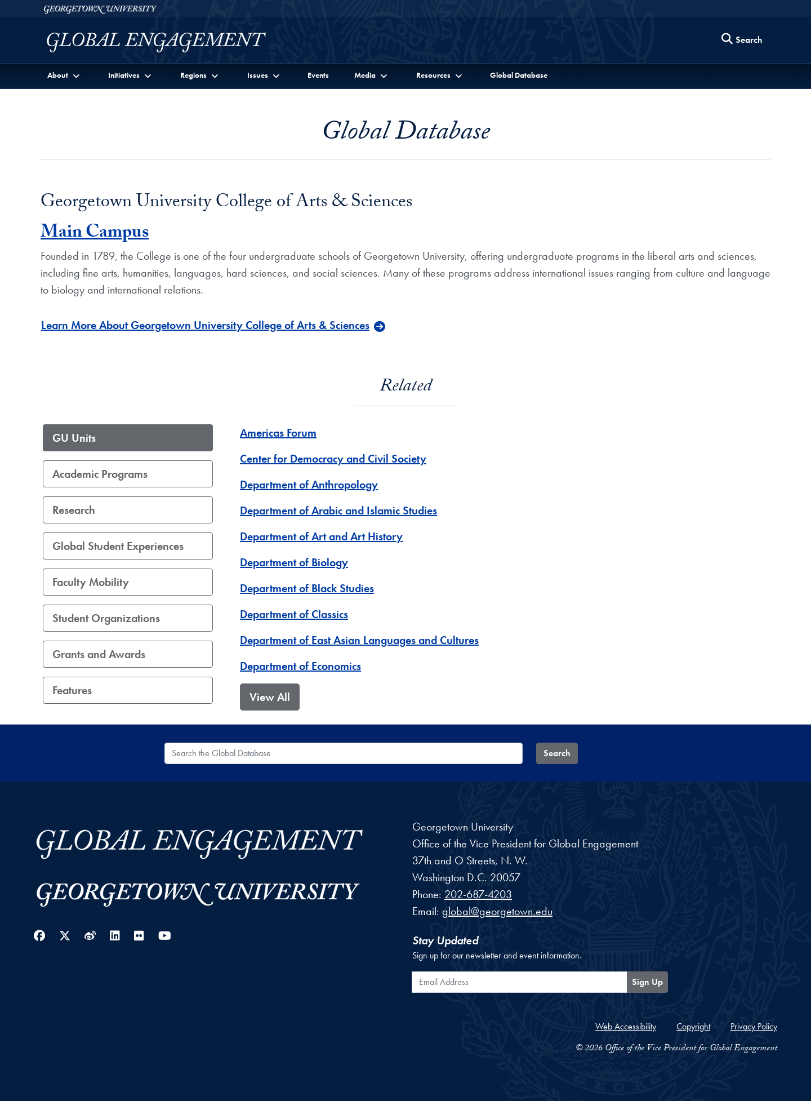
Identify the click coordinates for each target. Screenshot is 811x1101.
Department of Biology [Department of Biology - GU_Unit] (294, 562)
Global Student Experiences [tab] (118, 546)
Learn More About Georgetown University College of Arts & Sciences (205, 325)
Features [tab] (72, 690)
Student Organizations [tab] (106, 618)
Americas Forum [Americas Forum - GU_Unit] (278, 432)
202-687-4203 (478, 894)
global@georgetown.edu (497, 911)
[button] (64, 75)
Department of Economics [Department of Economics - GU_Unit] (300, 666)
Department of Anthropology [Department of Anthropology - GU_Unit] (309, 484)
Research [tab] (73, 510)
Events (318, 75)
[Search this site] (742, 40)
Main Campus (95, 234)
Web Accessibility (625, 1026)
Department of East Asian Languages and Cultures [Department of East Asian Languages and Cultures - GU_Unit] (359, 640)
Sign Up (647, 982)
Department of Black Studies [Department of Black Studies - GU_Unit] (307, 588)
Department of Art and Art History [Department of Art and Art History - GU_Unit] (321, 536)
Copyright (693, 1026)
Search (557, 753)
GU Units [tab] (74, 437)
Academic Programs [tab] (100, 474)
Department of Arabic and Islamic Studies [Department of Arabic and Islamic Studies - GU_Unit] (338, 510)
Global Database (518, 75)
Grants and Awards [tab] (98, 654)
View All (269, 697)
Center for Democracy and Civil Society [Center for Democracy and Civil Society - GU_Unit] (333, 458)
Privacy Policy (753, 1026)
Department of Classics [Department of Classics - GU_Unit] (294, 614)
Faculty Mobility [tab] (90, 582)
